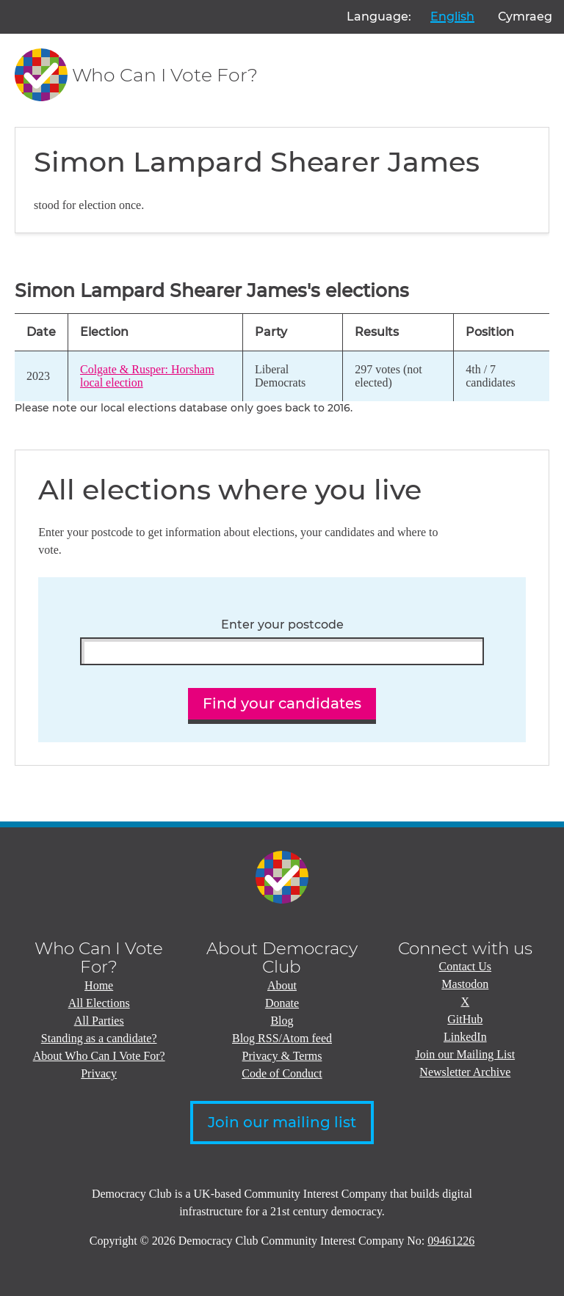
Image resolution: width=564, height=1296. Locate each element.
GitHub (464, 1019)
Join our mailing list (282, 1122)
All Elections (99, 1003)
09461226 (450, 1240)
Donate (282, 1003)
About (282, 985)
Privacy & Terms (282, 1056)
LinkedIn (465, 1036)
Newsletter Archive (464, 1072)
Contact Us (465, 966)
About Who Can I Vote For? (99, 1056)
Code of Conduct (282, 1073)
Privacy (99, 1073)
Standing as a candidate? (99, 1038)
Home (98, 985)
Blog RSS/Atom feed (282, 1038)
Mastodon (464, 984)
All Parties (99, 1020)
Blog (281, 1020)
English (452, 16)
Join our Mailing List (466, 1054)
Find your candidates (282, 703)
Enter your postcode (282, 624)
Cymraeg (525, 16)
